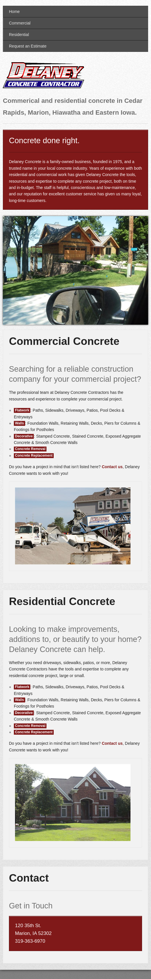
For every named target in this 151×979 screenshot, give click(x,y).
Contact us (112, 466)
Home (14, 11)
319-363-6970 (30, 941)
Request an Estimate (27, 46)
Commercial (20, 23)
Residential (19, 34)
